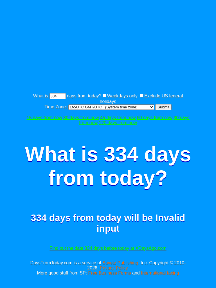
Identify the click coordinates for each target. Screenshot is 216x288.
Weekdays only (122, 95)
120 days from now (118, 122)
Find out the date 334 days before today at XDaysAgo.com (108, 248)
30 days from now (81, 117)
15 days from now (44, 117)
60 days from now (154, 117)
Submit (163, 107)
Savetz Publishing (120, 262)
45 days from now (118, 117)
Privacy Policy (113, 267)
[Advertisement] (120, 47)
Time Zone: (56, 106)
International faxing (160, 273)
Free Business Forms (109, 273)
